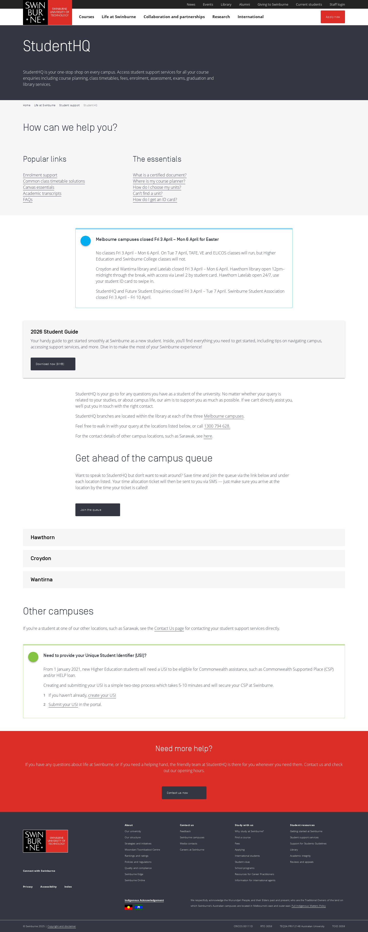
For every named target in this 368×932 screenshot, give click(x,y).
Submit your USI (63, 704)
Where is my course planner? (159, 181)
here (208, 436)
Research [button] (222, 17)
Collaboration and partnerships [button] (175, 17)
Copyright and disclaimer (62, 926)
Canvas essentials (38, 187)
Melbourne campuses (224, 416)
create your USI (102, 695)
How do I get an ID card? (155, 199)
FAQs (27, 199)
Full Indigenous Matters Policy (309, 905)
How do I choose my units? (157, 187)
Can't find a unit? (148, 193)
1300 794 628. (217, 426)
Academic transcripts (42, 193)
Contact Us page (169, 628)
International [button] (251, 17)
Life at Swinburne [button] (119, 17)
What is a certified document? (160, 175)
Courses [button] (87, 17)
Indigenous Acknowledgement (144, 900)
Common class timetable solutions (54, 181)
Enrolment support (40, 175)
